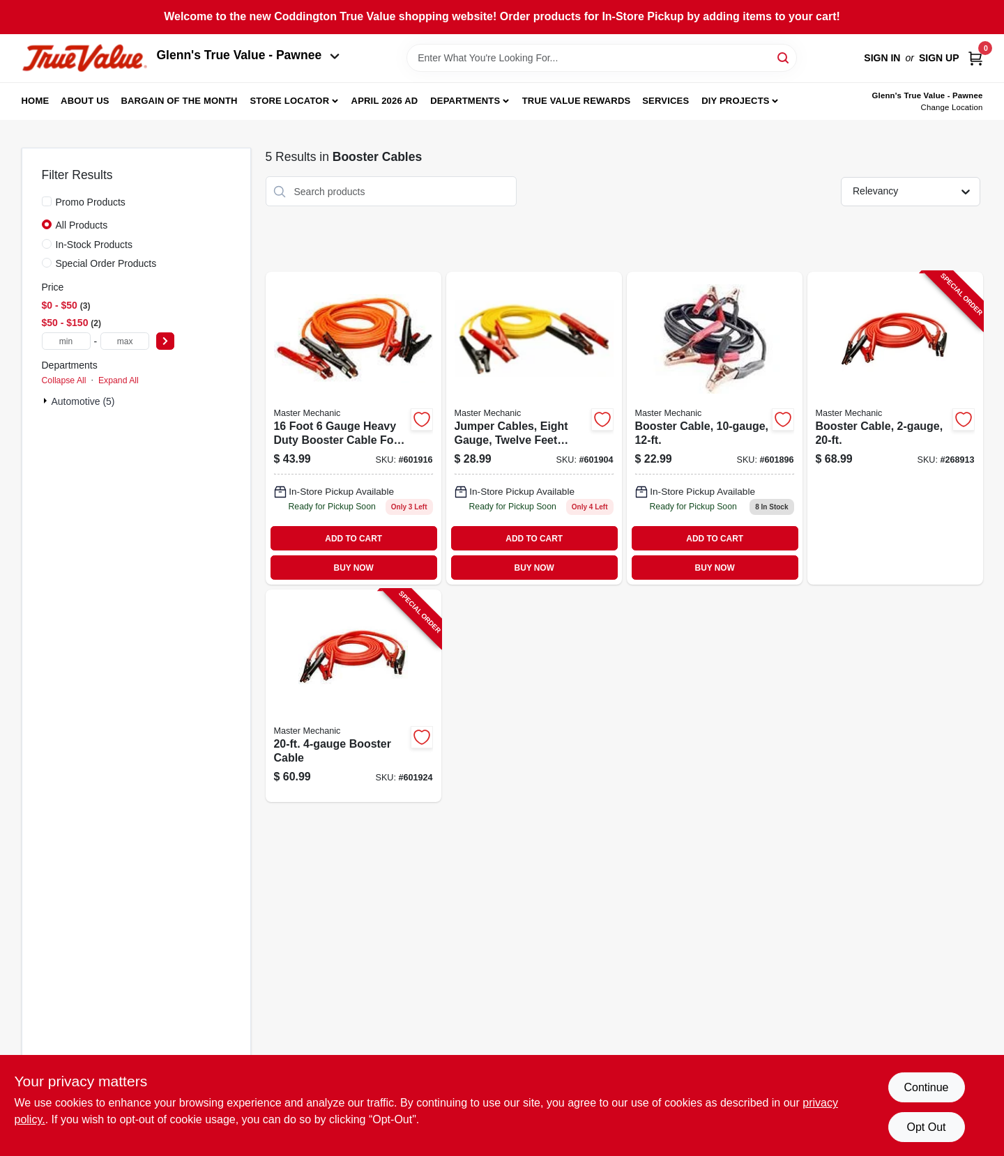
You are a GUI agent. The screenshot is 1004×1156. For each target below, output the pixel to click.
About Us (85, 100)
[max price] (124, 341)
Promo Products (91, 202)
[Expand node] (47, 400)
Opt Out (925, 1127)
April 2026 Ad (384, 100)
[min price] (66, 341)
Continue (926, 1087)
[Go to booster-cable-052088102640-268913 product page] (895, 428)
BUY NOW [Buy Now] (354, 568)
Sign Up (939, 57)
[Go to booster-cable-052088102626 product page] (715, 428)
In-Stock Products (94, 244)
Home (36, 100)
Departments (465, 100)
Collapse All (64, 380)
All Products (82, 225)
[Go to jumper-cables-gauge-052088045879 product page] (534, 428)
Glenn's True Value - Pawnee (248, 55)
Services (665, 100)
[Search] (784, 56)
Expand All (118, 380)
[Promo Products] (47, 201)
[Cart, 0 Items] (975, 58)
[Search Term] (601, 58)
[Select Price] (165, 341)
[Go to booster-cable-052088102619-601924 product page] (353, 695)
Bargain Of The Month (179, 100)
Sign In (882, 57)
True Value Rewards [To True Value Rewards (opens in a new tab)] (576, 100)
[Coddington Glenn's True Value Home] (84, 58)
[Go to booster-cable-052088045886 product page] (353, 428)
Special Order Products (106, 263)
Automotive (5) (83, 401)
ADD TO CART (353, 539)
